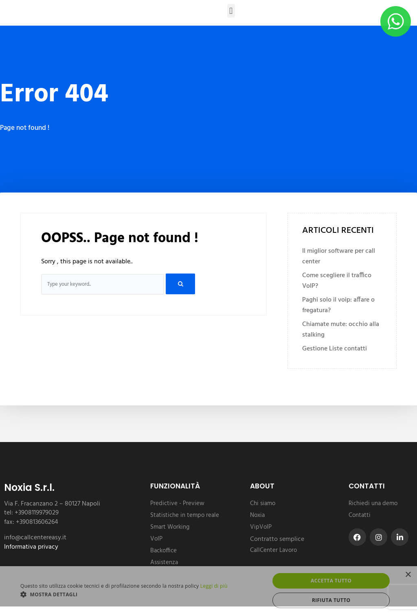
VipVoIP (261, 527)
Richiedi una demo (373, 503)
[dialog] (208, 590)
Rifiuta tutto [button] (331, 600)
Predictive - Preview (177, 503)
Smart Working (169, 527)
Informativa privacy (31, 547)
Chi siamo (262, 503)
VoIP (156, 539)
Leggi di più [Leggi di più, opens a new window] (214, 585)
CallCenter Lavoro (273, 550)
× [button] (408, 575)
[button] (231, 11)
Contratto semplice (277, 539)
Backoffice (163, 551)
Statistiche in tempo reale (184, 515)
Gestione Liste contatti (334, 349)
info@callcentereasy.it (35, 537)
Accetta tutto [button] (331, 580)
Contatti (360, 515)
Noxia (257, 515)
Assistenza (164, 562)
